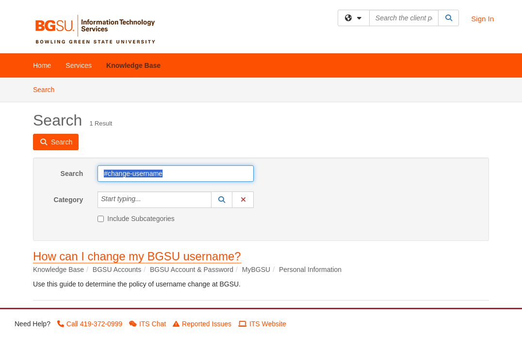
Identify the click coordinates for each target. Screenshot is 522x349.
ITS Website (262, 324)
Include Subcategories (136, 218)
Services (78, 65)
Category (68, 200)
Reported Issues (202, 324)
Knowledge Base (133, 65)
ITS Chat (147, 324)
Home (42, 65)
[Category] (146, 199)
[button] (221, 199)
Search (47, 89)
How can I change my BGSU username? (137, 256)
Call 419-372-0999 (89, 324)
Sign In (482, 19)
